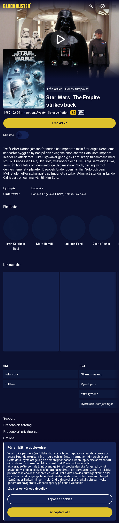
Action (30, 112)
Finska (59, 194)
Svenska (80, 194)
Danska (36, 194)
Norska (69, 194)
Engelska (37, 188)
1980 (7, 112)
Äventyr (41, 112)
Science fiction (58, 112)
